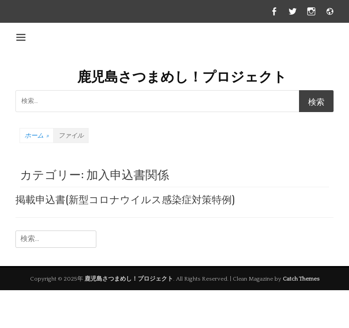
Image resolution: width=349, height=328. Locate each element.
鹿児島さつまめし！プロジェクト (182, 75)
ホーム (37, 136)
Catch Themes (301, 279)
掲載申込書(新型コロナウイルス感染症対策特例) (124, 198)
